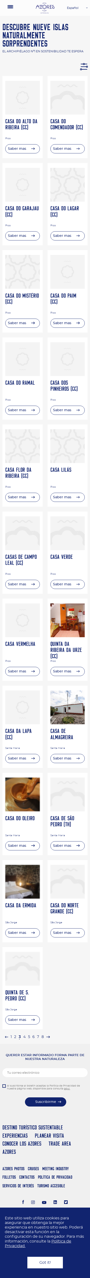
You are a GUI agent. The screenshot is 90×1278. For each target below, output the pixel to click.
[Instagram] (33, 1203)
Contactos (27, 1177)
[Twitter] (66, 1203)
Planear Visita (49, 1136)
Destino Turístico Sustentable (32, 1127)
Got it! (45, 1262)
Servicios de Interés (18, 1185)
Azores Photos (13, 1168)
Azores (9, 1152)
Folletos (9, 1177)
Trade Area (59, 1144)
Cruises (33, 1168)
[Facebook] (23, 1203)
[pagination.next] (48, 1037)
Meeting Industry (55, 1168)
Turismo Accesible (51, 1185)
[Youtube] (44, 1203)
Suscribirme (45, 1102)
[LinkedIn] (55, 1203)
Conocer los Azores (21, 1144)
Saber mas (17, 148)
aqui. (67, 1088)
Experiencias (15, 1136)
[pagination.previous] (6, 1037)
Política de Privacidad (55, 1177)
